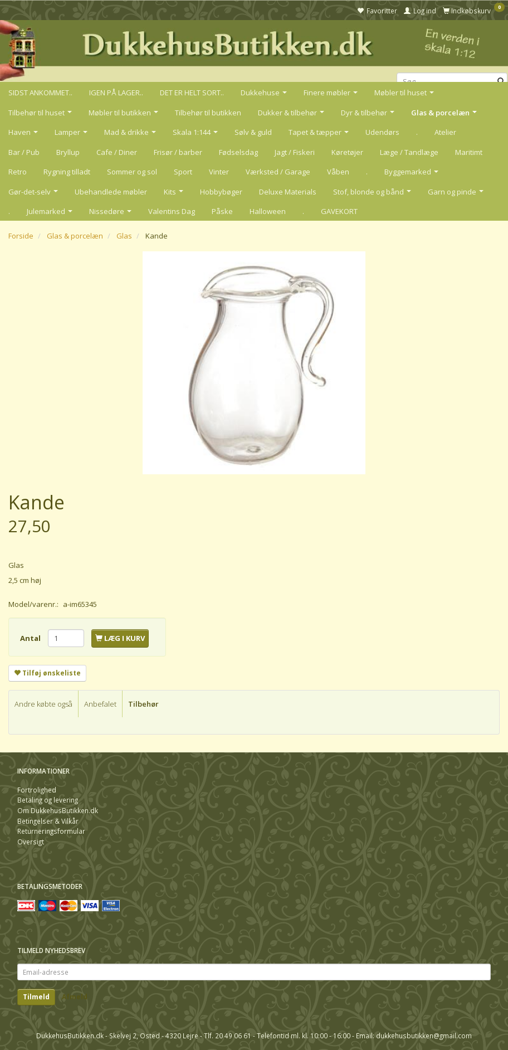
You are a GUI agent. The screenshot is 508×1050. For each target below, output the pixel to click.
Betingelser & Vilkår (48, 820)
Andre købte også (43, 704)
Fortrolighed (36, 789)
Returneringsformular (51, 831)
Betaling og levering (47, 799)
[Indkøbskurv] (473, 10)
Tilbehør (143, 704)
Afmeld (74, 997)
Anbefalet (100, 704)
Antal (31, 638)
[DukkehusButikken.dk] (254, 49)
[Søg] (501, 81)
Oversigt (30, 841)
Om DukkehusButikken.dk (57, 810)
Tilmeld (36, 997)
